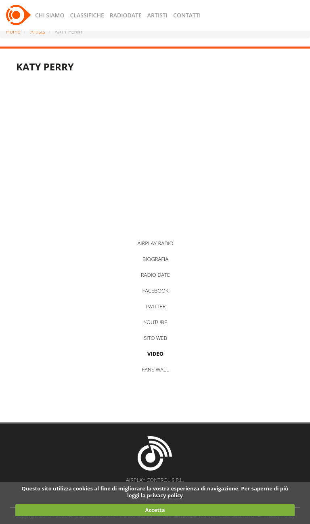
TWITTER (155, 306)
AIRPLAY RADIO (155, 243)
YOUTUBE (155, 322)
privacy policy (165, 495)
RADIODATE (126, 15)
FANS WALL (155, 369)
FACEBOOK (155, 290)
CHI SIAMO (49, 15)
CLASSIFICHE (87, 15)
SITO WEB (155, 338)
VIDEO (155, 353)
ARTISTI (157, 15)
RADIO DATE (155, 274)
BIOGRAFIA (155, 259)
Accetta (155, 509)
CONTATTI (187, 15)
